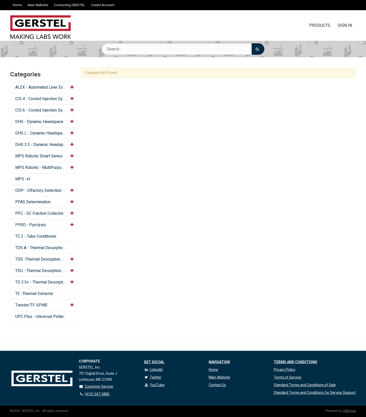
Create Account (102, 5)
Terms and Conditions (295, 362)
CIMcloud (349, 411)
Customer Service (96, 386)
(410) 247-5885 (94, 394)
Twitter (152, 377)
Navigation (219, 362)
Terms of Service (287, 377)
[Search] (258, 49)
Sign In (345, 25)
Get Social (154, 362)
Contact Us (217, 385)
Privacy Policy (284, 369)
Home (17, 5)
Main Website (38, 5)
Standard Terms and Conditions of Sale (305, 385)
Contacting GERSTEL (69, 5)
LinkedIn (153, 369)
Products (319, 25)
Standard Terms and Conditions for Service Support (315, 392)
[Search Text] (183, 49)
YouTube (154, 385)
